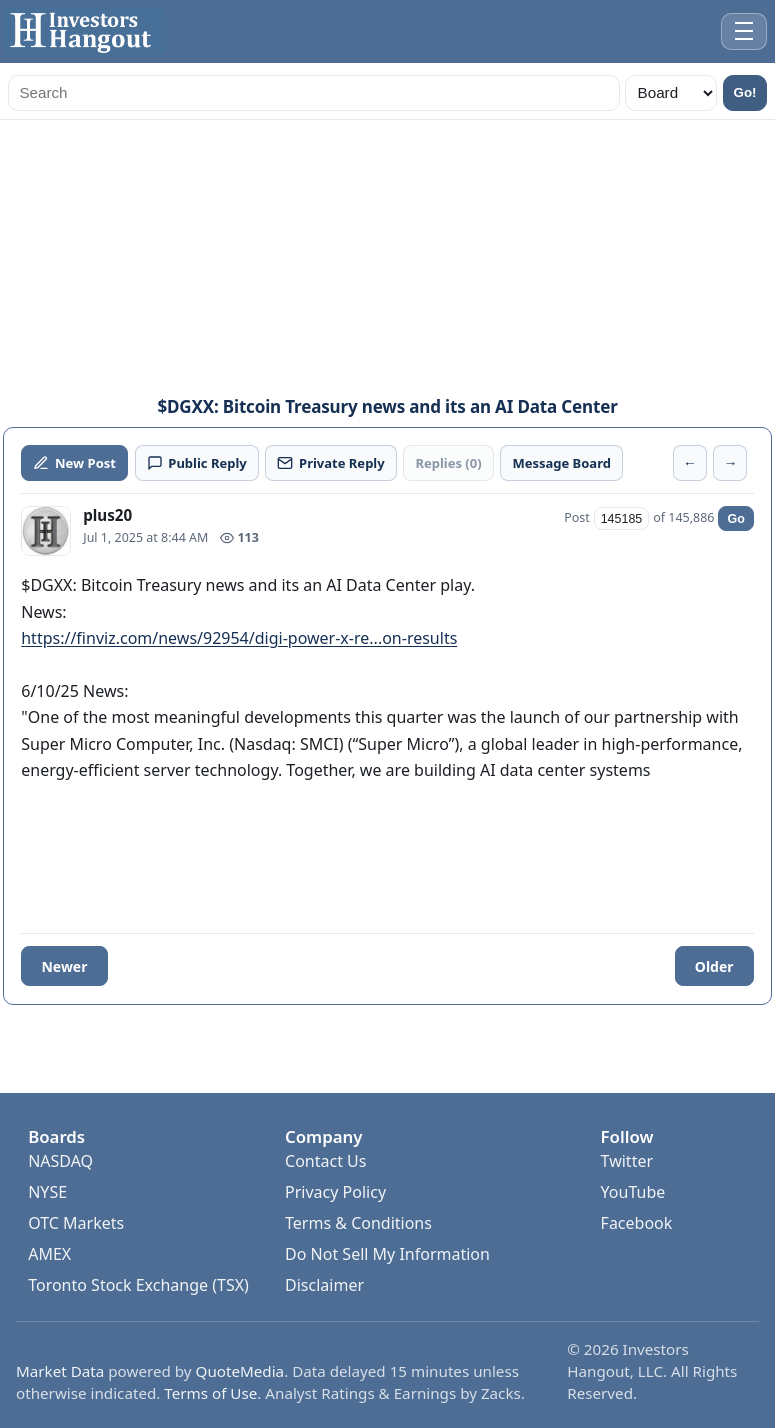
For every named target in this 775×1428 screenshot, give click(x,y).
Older (714, 966)
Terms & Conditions (358, 1223)
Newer (64, 966)
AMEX (49, 1254)
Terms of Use (210, 1393)
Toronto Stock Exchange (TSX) (138, 1285)
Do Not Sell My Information (387, 1254)
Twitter (627, 1161)
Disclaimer (324, 1285)
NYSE (47, 1192)
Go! (745, 92)
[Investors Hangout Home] (84, 31)
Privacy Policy (335, 1192)
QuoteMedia (240, 1371)
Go (735, 519)
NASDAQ (60, 1161)
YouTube (633, 1192)
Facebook (637, 1223)
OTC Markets (76, 1223)
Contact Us (325, 1161)
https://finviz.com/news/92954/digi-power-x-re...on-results (239, 638)
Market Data (60, 1371)
